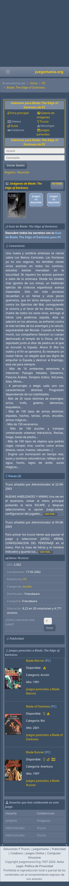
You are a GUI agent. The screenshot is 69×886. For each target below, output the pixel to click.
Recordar (23, 172)
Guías (14, 126)
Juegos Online (35, 853)
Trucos (44, 121)
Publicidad (59, 849)
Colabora (17, 853)
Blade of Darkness (38, 706)
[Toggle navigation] (8, 71)
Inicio (34, 83)
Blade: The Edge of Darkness (26, 87)
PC (44, 83)
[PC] (48, 661)
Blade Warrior (35, 661)
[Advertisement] (33, 33)
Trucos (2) (14, 476)
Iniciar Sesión (16, 165)
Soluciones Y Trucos (16, 849)
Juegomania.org (49, 71)
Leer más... (50, 513)
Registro (10, 172)
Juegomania (41, 849)
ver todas (57, 183)
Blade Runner (35, 752)
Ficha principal (19, 113)
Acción (27, 586)
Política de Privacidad (39, 866)
